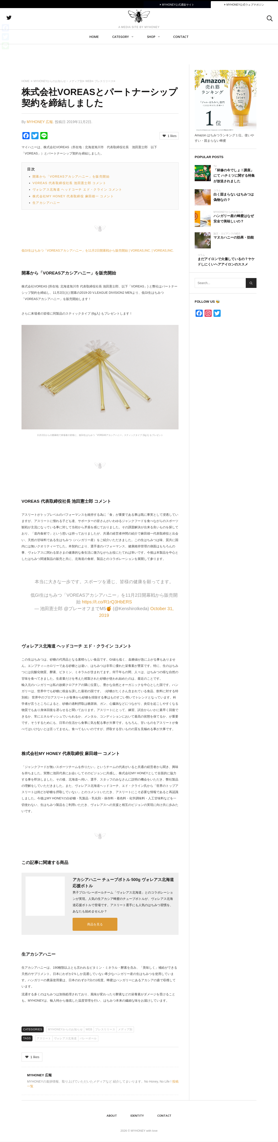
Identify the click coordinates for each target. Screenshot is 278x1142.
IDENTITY (137, 1116)
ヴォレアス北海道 (65, 1038)
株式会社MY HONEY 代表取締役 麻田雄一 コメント (73, 196)
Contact (181, 57)
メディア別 (125, 1029)
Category (120, 57)
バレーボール (88, 1038)
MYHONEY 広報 (40, 122)
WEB (89, 1029)
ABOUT (112, 1116)
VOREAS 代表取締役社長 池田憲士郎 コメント (69, 183)
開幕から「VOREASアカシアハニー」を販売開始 (71, 176)
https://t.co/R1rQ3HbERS (107, 601)
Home (94, 57)
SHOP (151, 57)
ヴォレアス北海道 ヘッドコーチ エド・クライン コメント (77, 189)
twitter (32, 28)
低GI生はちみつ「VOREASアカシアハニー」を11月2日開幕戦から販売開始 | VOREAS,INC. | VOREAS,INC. (98, 250)
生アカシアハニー (46, 202)
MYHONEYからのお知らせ (65, 1029)
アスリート (44, 1038)
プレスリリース (105, 1029)
